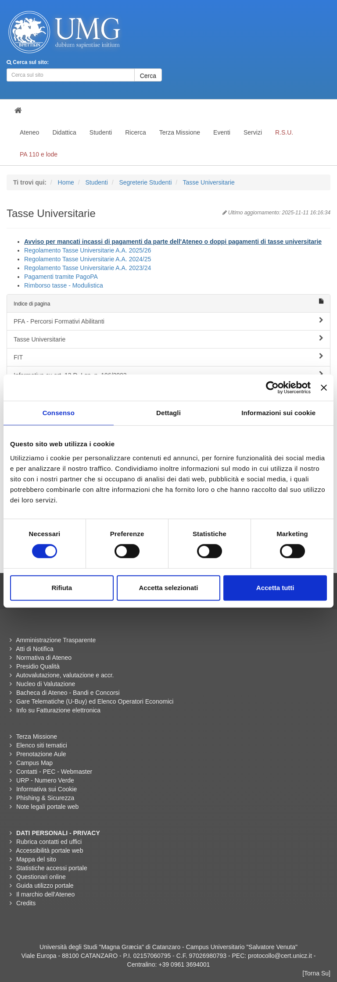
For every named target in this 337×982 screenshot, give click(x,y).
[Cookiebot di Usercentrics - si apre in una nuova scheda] (272, 387)
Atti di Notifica (35, 648)
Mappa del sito (36, 859)
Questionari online (41, 876)
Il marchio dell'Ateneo (45, 894)
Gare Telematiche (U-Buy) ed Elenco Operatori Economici (94, 701)
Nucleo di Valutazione (45, 683)
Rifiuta (61, 587)
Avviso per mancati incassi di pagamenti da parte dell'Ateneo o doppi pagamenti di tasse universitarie (173, 241)
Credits (26, 903)
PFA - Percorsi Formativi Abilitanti (168, 321)
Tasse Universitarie (209, 182)
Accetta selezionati (168, 587)
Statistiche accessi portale (51, 868)
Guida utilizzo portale (45, 885)
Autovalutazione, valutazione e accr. (65, 675)
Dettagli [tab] (168, 412)
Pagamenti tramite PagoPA (61, 276)
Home (66, 182)
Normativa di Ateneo (44, 657)
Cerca (148, 75)
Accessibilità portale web (49, 850)
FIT (168, 357)
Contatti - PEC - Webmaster (54, 771)
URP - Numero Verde (45, 780)
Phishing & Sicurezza (45, 797)
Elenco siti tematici (41, 745)
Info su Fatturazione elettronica (58, 710)
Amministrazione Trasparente (56, 640)
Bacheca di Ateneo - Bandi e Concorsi (68, 692)
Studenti (96, 182)
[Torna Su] (316, 973)
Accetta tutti (275, 587)
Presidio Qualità (38, 666)
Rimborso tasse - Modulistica (63, 285)
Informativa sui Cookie (46, 789)
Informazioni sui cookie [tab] (278, 412)
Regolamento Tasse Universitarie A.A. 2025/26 (87, 250)
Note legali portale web (47, 806)
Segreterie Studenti (145, 182)
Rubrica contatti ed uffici (49, 841)
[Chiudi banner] (324, 387)
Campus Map (34, 762)
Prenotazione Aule (41, 754)
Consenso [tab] (59, 412)
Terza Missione (36, 736)
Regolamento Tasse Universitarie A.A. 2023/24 (87, 267)
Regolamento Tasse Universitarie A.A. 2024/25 (87, 259)
